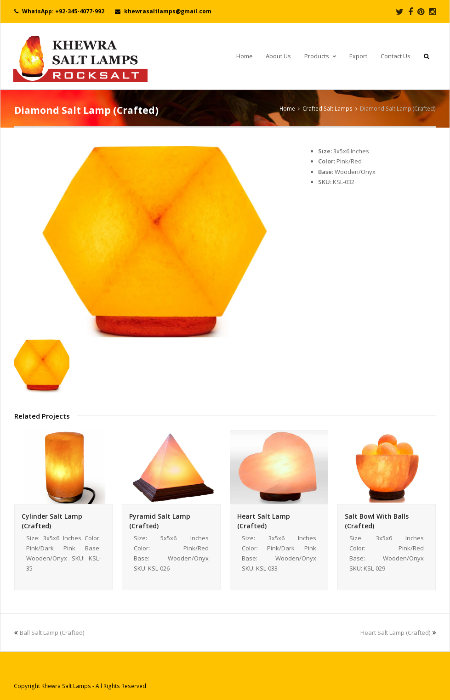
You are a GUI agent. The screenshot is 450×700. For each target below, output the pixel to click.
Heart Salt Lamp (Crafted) (398, 632)
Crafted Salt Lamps (327, 108)
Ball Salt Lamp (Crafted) (49, 632)
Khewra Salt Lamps (66, 686)
